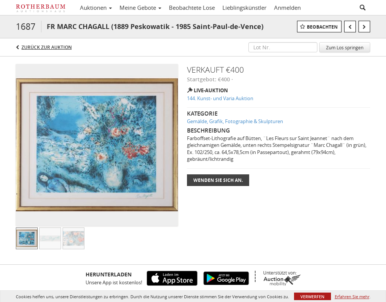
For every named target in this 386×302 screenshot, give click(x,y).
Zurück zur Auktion (46, 47)
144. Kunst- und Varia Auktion (220, 98)
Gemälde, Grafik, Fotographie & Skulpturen (235, 121)
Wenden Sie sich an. (218, 180)
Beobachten (322, 27)
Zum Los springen (344, 47)
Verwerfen (312, 296)
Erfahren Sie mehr (352, 296)
